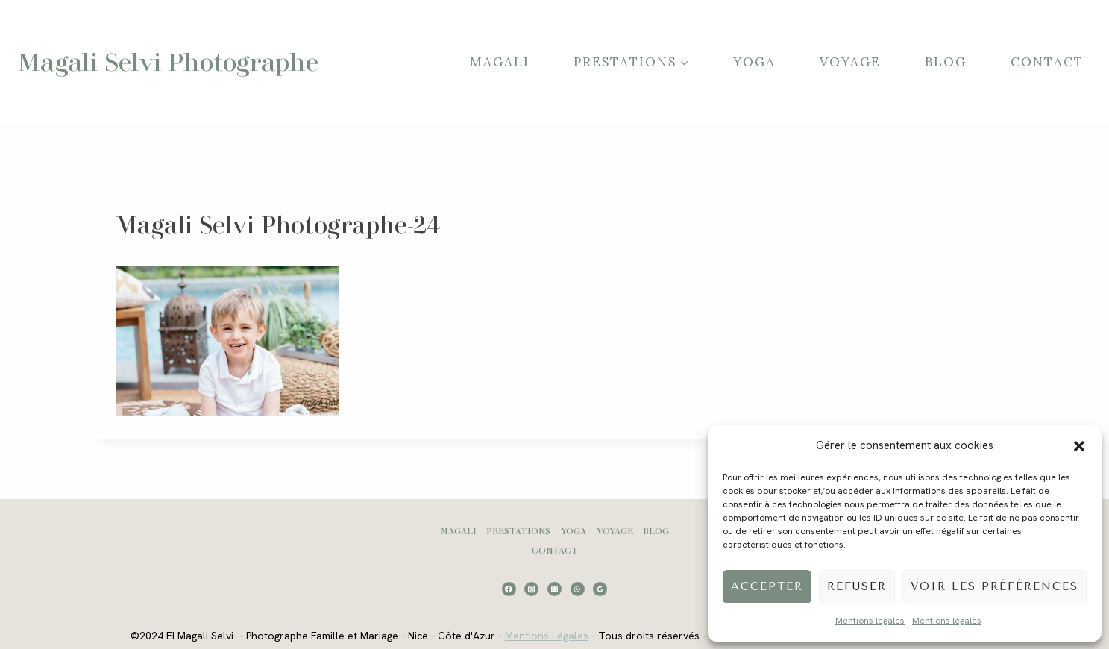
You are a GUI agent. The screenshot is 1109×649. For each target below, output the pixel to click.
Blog (946, 62)
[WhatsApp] (578, 589)
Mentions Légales (546, 635)
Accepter (767, 586)
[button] (1079, 446)
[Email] (554, 589)
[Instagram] (531, 589)
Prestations (518, 530)
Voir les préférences (994, 586)
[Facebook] (509, 589)
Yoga (754, 62)
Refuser (857, 586)
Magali (500, 62)
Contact (1047, 62)
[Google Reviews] (600, 589)
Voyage (850, 62)
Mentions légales (870, 621)
